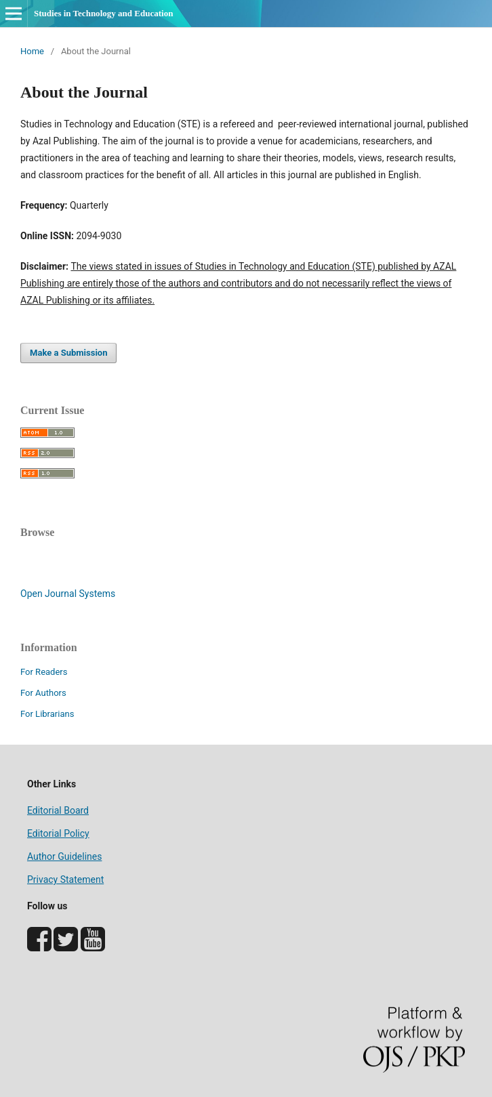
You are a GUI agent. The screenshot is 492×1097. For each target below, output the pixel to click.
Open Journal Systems (67, 593)
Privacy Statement (65, 879)
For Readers (44, 672)
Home (32, 51)
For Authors (43, 693)
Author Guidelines (64, 856)
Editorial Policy (58, 833)
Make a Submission (68, 353)
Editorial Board (58, 810)
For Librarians (47, 714)
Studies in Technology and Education (103, 13)
